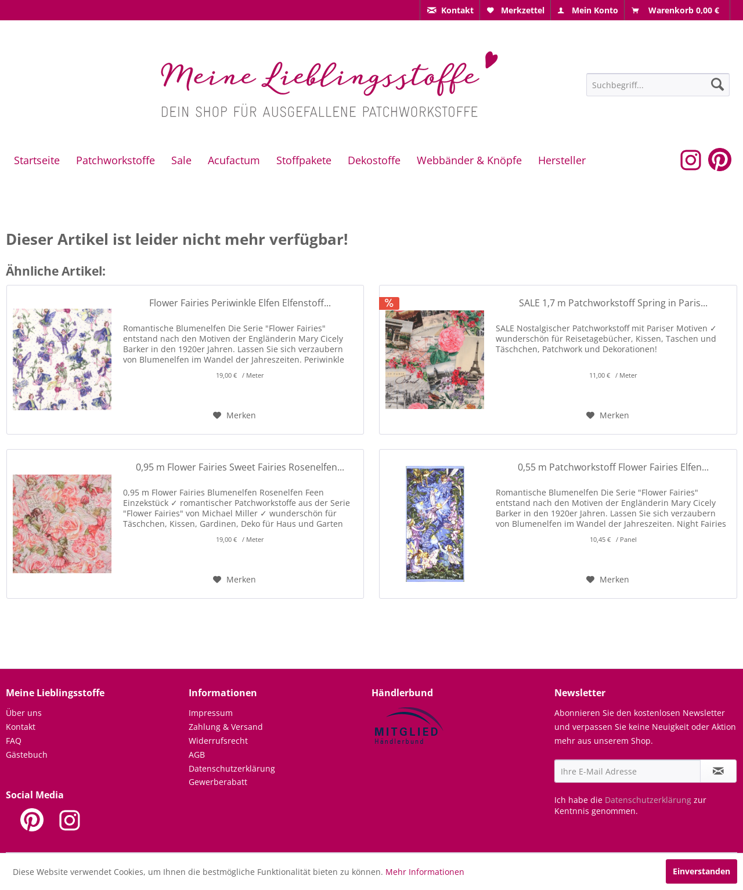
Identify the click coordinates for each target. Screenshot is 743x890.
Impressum (211, 712)
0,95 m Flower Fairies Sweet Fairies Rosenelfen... (240, 467)
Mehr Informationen (424, 871)
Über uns (24, 712)
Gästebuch (27, 754)
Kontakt (20, 726)
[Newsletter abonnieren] (718, 771)
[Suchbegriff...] (658, 84)
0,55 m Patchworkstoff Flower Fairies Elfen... (613, 467)
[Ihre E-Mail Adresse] (627, 771)
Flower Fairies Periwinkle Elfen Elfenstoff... (240, 303)
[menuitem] (450, 10)
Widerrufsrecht (218, 740)
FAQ (13, 740)
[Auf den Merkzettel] (234, 415)
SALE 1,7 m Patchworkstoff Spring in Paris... (613, 303)
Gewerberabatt (218, 781)
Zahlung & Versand (226, 726)
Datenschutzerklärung (232, 768)
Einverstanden (701, 871)
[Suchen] (717, 84)
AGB (197, 754)
